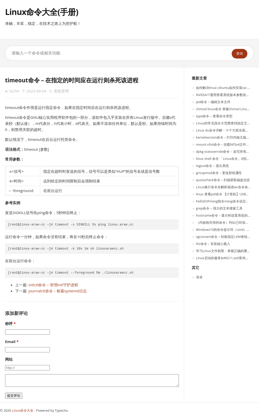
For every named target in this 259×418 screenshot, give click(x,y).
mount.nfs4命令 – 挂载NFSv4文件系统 (224, 144)
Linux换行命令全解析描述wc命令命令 (223, 187)
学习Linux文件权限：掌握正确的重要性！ (226, 251)
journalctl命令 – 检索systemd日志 (58, 290)
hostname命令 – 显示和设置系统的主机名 (226, 215)
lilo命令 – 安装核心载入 (213, 243)
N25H (14, 90)
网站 (9, 359)
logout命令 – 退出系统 (212, 165)
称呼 (9, 323)
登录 (199, 277)
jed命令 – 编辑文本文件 (213, 102)
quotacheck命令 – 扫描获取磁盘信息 (223, 180)
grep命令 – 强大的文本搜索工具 (219, 208)
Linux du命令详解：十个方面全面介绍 (224, 130)
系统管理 (61, 90)
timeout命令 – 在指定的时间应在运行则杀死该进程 (71, 80)
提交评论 (13, 395)
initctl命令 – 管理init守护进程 (53, 284)
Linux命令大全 (23, 410)
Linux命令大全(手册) (41, 11)
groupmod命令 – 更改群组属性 (219, 172)
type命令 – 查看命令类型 (214, 116)
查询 (239, 53)
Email (10, 341)
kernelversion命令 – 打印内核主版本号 (224, 137)
